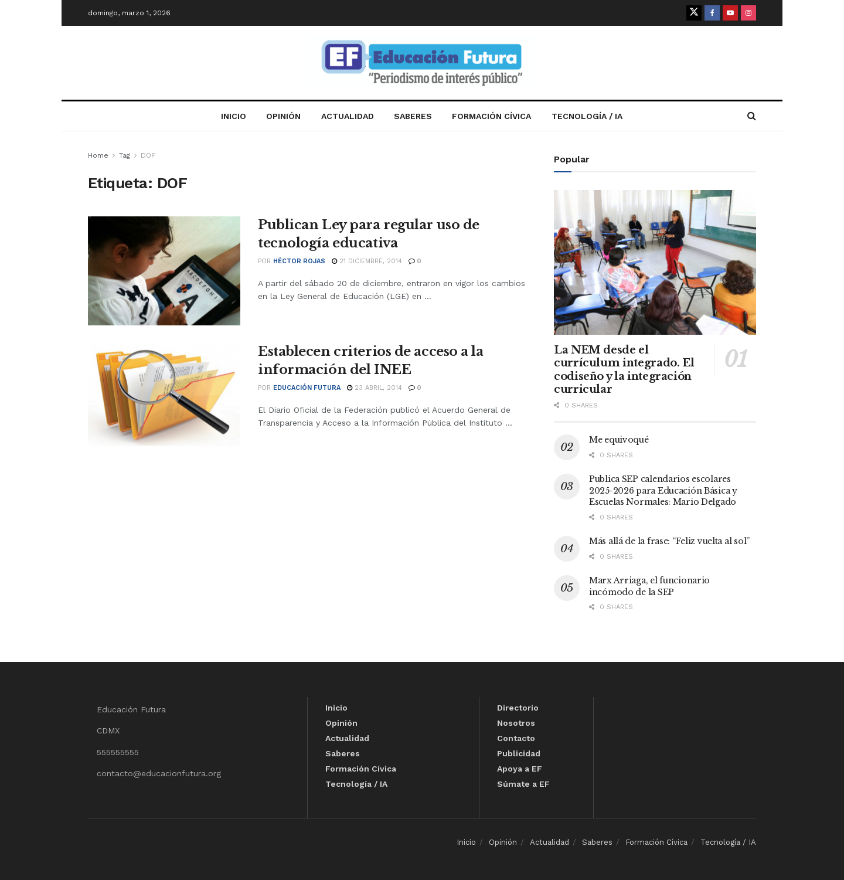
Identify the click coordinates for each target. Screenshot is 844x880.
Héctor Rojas (299, 261)
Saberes (413, 116)
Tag (124, 155)
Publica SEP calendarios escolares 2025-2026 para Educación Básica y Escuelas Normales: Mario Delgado (663, 490)
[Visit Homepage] (422, 63)
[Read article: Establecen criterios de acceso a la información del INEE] (164, 397)
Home (98, 155)
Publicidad (518, 753)
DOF (148, 155)
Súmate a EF (523, 784)
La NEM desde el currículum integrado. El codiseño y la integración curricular (624, 370)
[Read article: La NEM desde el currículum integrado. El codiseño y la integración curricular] (655, 262)
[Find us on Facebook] (712, 13)
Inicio (233, 116)
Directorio (518, 707)
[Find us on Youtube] (730, 13)
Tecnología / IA (587, 116)
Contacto (516, 738)
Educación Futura (307, 388)
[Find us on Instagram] (748, 13)
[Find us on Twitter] (694, 13)
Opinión (283, 116)
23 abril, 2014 (374, 388)
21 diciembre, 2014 (367, 261)
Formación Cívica (491, 116)
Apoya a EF (519, 768)
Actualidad (347, 116)
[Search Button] (751, 116)
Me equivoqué (619, 439)
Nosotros (516, 723)
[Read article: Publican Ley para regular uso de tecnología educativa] (164, 270)
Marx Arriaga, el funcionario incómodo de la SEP (649, 586)
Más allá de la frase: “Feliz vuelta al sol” (669, 541)
